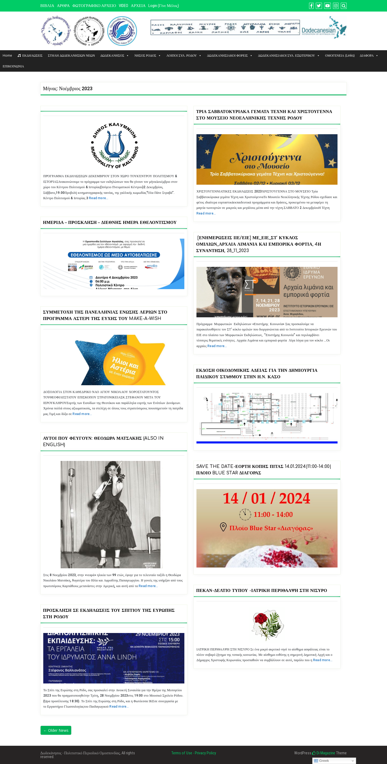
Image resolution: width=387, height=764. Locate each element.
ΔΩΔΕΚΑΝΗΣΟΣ (114, 55)
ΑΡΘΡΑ (63, 5)
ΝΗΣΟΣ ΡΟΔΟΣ (147, 55)
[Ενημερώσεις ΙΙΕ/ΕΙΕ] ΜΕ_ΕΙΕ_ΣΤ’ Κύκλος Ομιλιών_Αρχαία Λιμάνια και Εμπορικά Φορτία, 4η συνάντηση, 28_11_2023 (258, 244)
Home (7, 55)
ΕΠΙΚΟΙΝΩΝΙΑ (13, 66)
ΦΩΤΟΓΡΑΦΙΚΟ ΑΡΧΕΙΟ (94, 5)
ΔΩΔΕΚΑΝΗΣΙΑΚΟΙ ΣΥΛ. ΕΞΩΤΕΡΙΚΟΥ (289, 55)
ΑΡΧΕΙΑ (138, 5)
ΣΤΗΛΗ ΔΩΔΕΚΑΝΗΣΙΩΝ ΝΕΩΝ (71, 55)
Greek (321, 761)
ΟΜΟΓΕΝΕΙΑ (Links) (339, 55)
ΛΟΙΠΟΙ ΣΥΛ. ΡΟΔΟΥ (184, 55)
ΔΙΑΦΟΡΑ (369, 55)
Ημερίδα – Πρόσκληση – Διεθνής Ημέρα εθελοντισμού (110, 222)
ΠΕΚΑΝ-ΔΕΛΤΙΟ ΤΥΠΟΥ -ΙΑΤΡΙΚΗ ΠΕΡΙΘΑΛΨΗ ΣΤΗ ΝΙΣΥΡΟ (261, 590)
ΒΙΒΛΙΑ (47, 5)
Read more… (98, 198)
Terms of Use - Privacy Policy (193, 753)
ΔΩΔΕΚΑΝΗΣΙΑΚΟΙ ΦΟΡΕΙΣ (230, 55)
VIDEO (123, 5)
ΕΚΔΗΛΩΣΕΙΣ (32, 55)
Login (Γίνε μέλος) (163, 5)
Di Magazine (323, 753)
